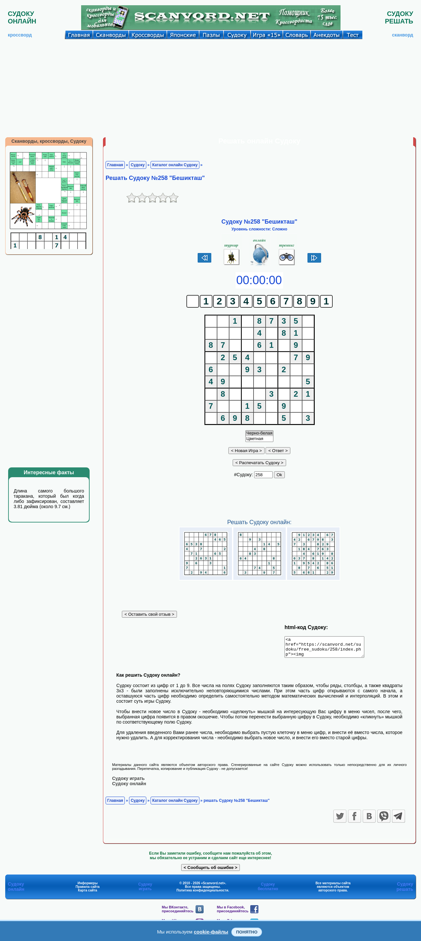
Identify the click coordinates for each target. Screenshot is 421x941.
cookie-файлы (211, 931)
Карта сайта (87, 894)
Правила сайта (88, 890)
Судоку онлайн (129, 787)
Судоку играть (128, 782)
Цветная (259, 439)
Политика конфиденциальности (202, 894)
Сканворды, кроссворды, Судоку (48, 141)
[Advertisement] (210, 88)
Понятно (246, 932)
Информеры (88, 887)
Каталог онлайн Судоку (174, 165)
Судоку (138, 165)
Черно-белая (259, 433)
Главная (115, 165)
